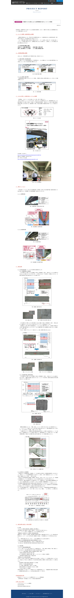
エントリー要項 (40, 3)
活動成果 (52, 3)
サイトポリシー (38, 593)
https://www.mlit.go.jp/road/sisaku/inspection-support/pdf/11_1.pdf (28, 159)
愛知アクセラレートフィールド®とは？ (32, 3)
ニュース (55, 3)
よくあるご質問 (59, 3)
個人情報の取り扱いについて (48, 593)
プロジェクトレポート (47, 3)
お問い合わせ (59, 1)
